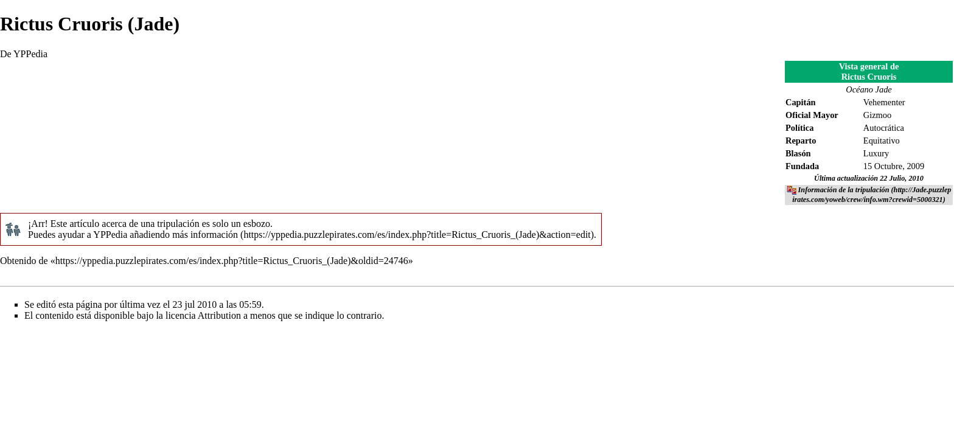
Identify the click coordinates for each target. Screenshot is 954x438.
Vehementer (884, 102)
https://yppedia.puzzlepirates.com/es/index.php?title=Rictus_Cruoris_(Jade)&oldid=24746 (231, 260)
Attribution (219, 315)
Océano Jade (869, 89)
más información (205, 234)
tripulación (178, 223)
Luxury (876, 153)
